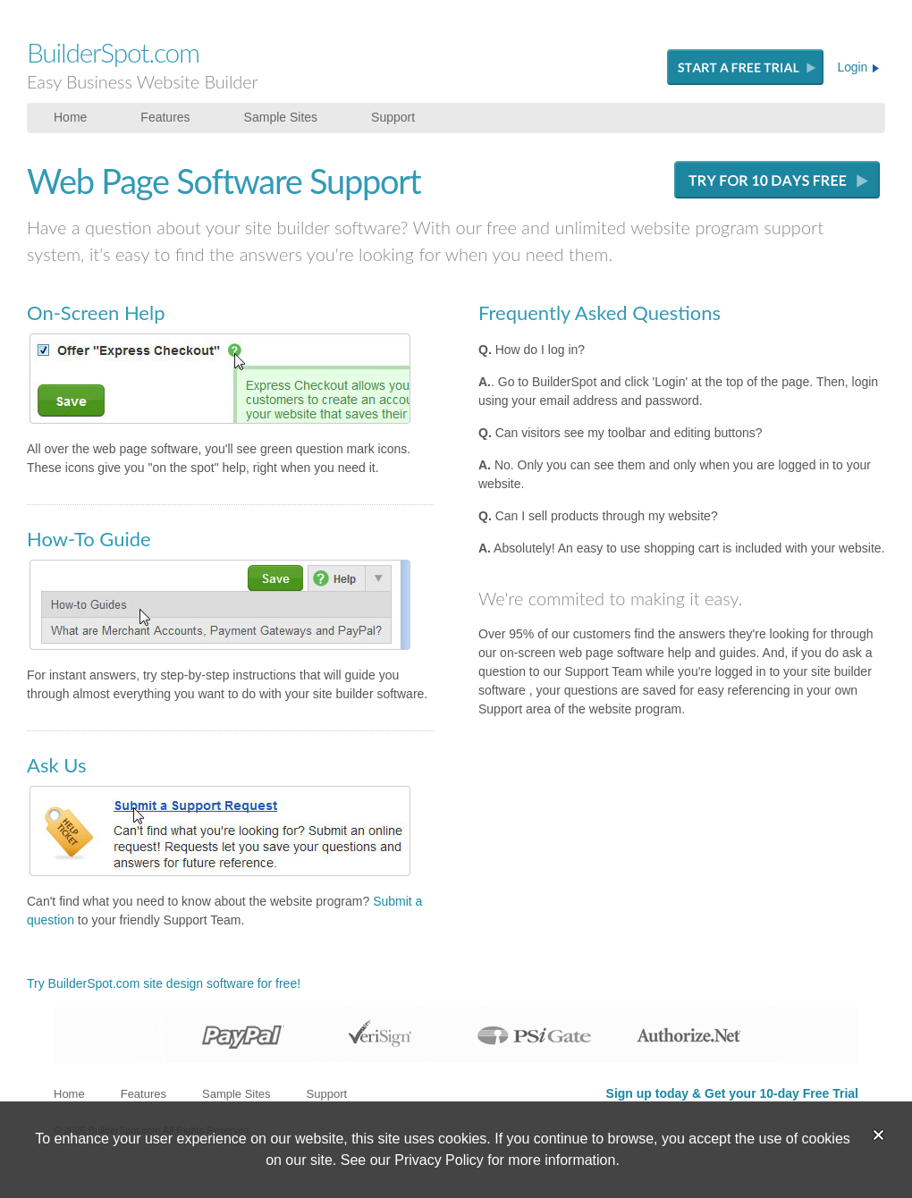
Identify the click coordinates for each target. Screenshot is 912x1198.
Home (70, 117)
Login (858, 67)
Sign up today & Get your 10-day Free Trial (732, 1093)
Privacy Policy (439, 1160)
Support (393, 117)
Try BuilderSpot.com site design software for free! (163, 983)
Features (165, 117)
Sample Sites (280, 117)
